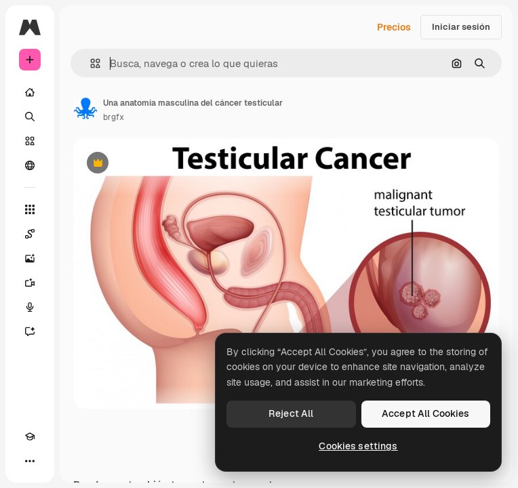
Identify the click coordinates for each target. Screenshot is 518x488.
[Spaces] (30, 234)
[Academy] (30, 436)
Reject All (290, 413)
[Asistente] (30, 331)
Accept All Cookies (426, 413)
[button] (89, 63)
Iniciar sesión (461, 27)
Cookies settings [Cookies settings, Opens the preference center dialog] (358, 446)
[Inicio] (30, 92)
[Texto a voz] (30, 307)
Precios (394, 27)
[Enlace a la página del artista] (85, 108)
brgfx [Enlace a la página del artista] (113, 117)
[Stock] (30, 141)
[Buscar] (30, 116)
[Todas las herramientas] (30, 209)
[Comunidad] (30, 165)
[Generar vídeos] (30, 282)
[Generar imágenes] (30, 258)
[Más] (30, 461)
